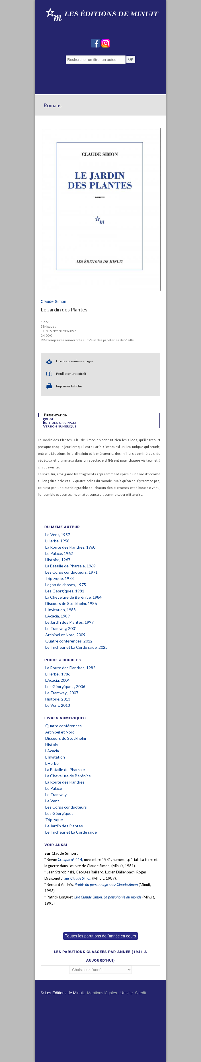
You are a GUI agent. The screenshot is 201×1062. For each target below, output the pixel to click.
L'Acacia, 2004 (57, 680)
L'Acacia (52, 750)
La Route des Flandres (65, 782)
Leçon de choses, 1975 (65, 584)
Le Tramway (56, 794)
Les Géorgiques (59, 813)
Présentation (55, 415)
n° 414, (76, 859)
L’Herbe (52, 763)
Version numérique (59, 426)
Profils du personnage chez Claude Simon (106, 884)
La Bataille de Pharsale (65, 769)
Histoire (52, 744)
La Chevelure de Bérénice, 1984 (73, 597)
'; (100, 970)
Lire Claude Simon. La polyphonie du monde (107, 897)
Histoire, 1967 (57, 559)
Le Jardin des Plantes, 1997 (69, 622)
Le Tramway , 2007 (61, 692)
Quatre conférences (63, 725)
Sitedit (140, 993)
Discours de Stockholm (65, 738)
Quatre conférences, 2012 (69, 641)
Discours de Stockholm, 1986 (71, 603)
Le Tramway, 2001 (61, 628)
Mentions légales (102, 993)
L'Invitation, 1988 (60, 609)
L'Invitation (55, 757)
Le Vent (52, 800)
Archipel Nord (60, 732)
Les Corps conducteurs (66, 807)
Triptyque (54, 819)
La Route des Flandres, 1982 (70, 667)
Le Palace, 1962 (59, 553)
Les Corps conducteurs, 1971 (71, 572)
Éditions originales (60, 422)
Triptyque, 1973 (59, 578)
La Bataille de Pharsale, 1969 (70, 565)
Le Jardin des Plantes (64, 825)
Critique (64, 859)
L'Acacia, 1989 (57, 615)
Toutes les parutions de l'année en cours (100, 936)
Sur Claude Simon (77, 878)
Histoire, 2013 (57, 699)
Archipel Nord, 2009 (65, 634)
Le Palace (53, 788)
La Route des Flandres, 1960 (70, 547)
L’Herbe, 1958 (57, 540)
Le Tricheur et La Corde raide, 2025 (76, 647)
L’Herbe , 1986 (57, 674)
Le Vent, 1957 (57, 534)
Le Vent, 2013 (57, 705)
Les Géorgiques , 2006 (65, 686)
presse (48, 419)
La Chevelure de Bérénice (68, 775)
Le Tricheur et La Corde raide (71, 832)
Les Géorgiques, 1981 (64, 590)
